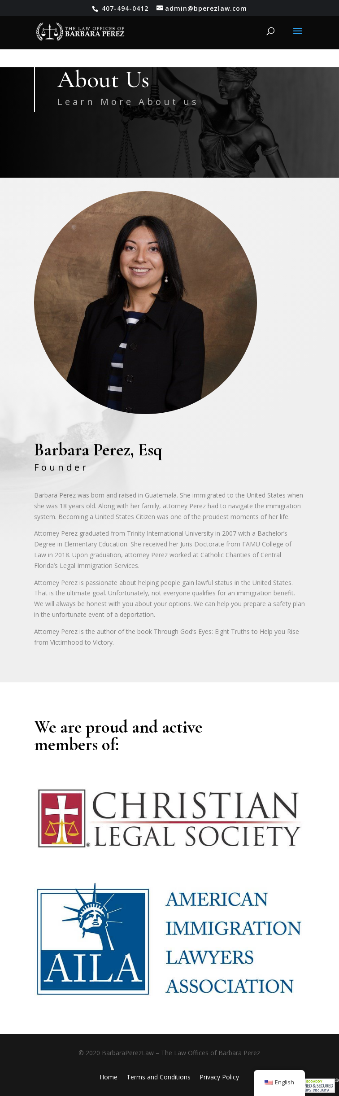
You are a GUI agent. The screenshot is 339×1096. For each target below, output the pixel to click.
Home (108, 1077)
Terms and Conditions (158, 1077)
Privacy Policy (219, 1077)
